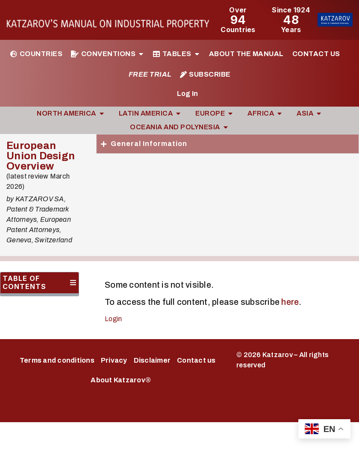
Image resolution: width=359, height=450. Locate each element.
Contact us (196, 360)
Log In (187, 93)
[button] (73, 282)
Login (113, 318)
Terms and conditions (57, 360)
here (290, 302)
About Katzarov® (121, 380)
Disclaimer (152, 360)
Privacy (114, 360)
